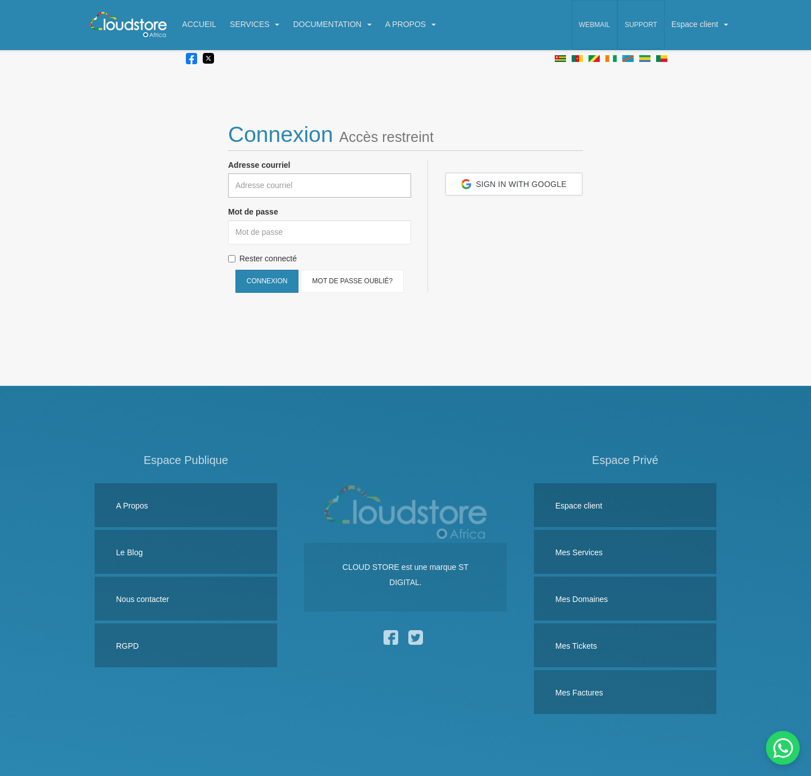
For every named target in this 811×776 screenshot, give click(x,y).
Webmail (594, 25)
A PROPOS (410, 24)
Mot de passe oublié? (352, 281)
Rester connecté (262, 258)
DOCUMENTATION (332, 24)
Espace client (699, 24)
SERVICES (254, 24)
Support (641, 25)
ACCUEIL (199, 24)
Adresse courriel (259, 165)
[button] (513, 184)
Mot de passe (253, 211)
